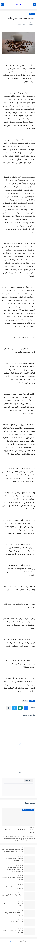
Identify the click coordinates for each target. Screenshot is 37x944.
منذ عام (32, 827)
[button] (26, 708)
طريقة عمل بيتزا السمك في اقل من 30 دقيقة (20, 831)
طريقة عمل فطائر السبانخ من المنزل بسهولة (14, 859)
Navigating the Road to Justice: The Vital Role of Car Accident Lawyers (12, 850)
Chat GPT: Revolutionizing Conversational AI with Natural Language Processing (14, 869)
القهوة (32, 14)
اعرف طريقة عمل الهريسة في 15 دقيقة (13, 905)
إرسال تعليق (28, 780)
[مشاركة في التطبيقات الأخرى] (8, 708)
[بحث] (2, 4)
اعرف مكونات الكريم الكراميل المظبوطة (14, 887)
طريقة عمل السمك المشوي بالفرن (12, 895)
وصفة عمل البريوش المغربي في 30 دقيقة (12, 878)
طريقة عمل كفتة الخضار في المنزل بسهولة (13, 914)
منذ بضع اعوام (18, 847)
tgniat (18, 4)
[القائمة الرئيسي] (34, 4)
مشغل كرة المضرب (17, 921)
